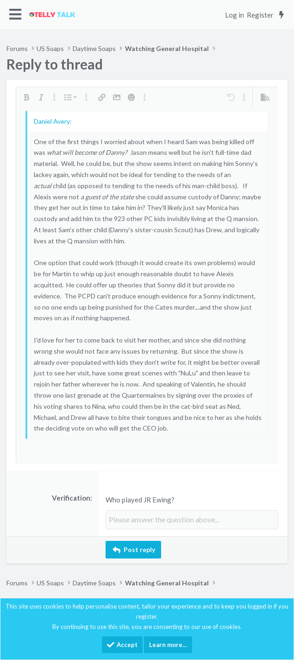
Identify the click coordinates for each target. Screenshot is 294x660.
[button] (15, 14)
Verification (71, 498)
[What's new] (281, 15)
